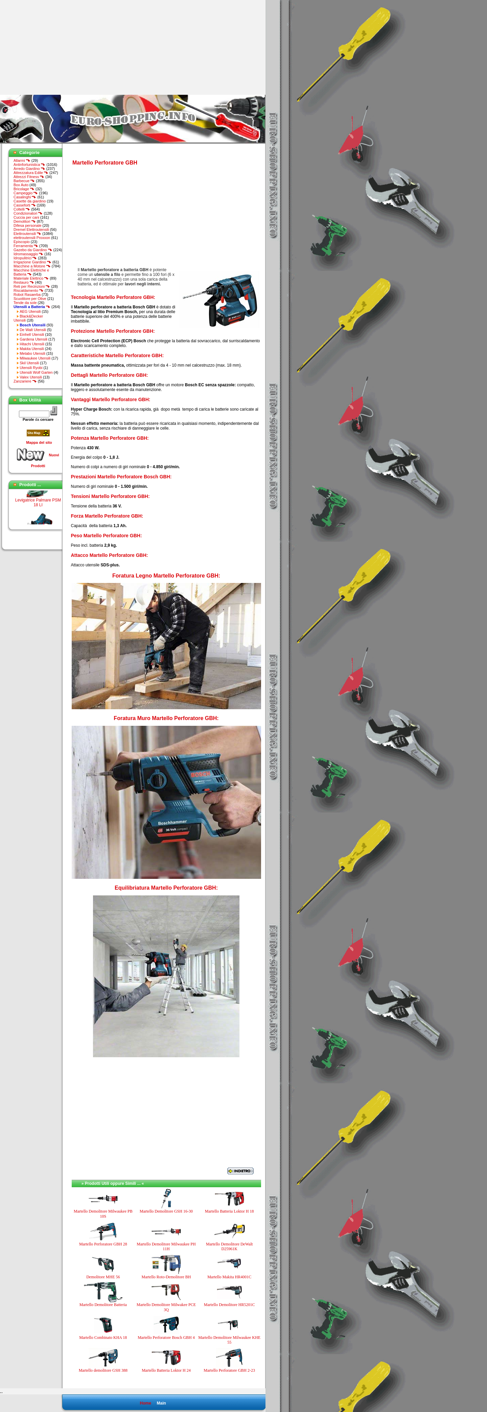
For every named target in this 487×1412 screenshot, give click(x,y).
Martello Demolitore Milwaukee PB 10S (103, 1213)
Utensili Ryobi (31, 368)
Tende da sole (25, 303)
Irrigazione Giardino (32, 262)
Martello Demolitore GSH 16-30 (166, 1211)
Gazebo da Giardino (33, 250)
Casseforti (25, 205)
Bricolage (24, 189)
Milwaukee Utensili (35, 358)
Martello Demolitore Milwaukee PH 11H (166, 1246)
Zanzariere (25, 381)
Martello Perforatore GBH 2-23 (229, 1370)
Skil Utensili (29, 363)
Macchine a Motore (32, 266)
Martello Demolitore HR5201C (229, 1304)
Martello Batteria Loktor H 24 (166, 1370)
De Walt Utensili (33, 330)
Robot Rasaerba (27, 294)
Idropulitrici (25, 258)
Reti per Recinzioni (32, 286)
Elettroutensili (27, 234)
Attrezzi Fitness (29, 177)
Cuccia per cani (26, 217)
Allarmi (22, 160)
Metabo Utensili (32, 353)
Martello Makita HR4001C (229, 1277)
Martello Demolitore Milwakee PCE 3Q (166, 1307)
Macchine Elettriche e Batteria (31, 272)
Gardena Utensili (33, 339)
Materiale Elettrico (31, 278)
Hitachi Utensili (32, 344)
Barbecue (24, 181)
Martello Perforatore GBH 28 (103, 1244)
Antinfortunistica (29, 164)
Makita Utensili (32, 349)
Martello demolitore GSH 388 (103, 1370)
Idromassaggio (28, 254)
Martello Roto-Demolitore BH (166, 1277)
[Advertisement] (57, 47)
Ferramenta (26, 246)
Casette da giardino (30, 201)
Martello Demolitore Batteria (103, 1304)
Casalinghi (25, 197)
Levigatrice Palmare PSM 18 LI (38, 505)
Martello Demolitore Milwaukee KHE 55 (229, 1340)
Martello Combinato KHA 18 (103, 1337)
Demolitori (25, 221)
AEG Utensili (30, 311)
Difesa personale (28, 225)
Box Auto (21, 185)
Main (161, 1403)
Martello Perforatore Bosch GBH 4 (166, 1337)
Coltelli (22, 209)
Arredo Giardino (29, 169)
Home (145, 1403)
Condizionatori (28, 213)
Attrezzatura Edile (31, 173)
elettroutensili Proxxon (32, 238)
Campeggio (26, 193)
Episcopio (22, 242)
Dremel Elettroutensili (31, 229)
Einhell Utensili (32, 334)
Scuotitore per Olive (30, 299)
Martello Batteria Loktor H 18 (229, 1211)
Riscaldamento (29, 290)
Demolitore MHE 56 (103, 1277)
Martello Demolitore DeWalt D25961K (229, 1246)
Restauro (24, 282)
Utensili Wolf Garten (36, 372)
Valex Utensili (31, 377)
